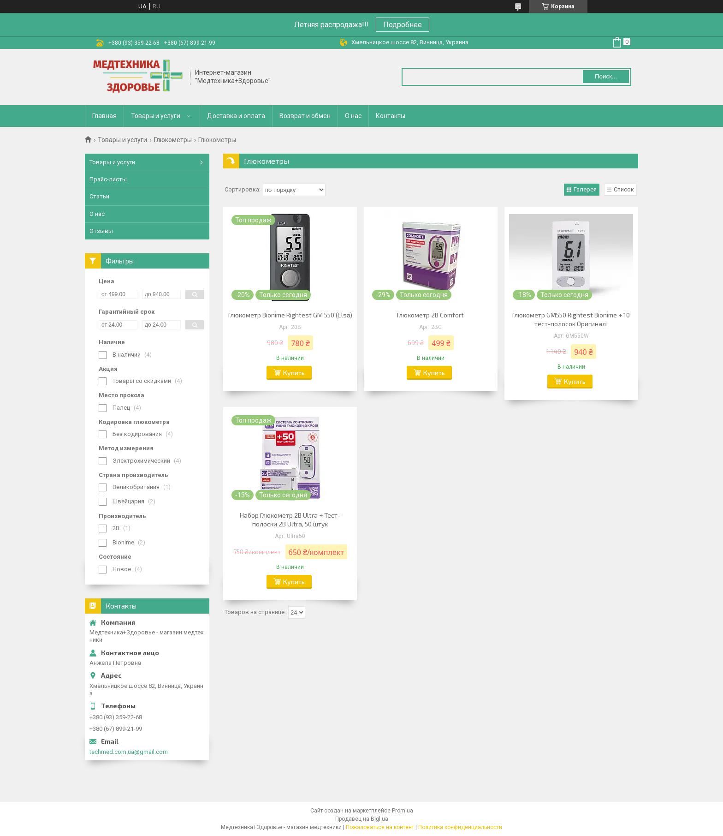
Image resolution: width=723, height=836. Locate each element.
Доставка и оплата (236, 115)
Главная (104, 115)
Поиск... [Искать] (606, 76)
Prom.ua (402, 810)
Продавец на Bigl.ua (361, 819)
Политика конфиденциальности (460, 827)
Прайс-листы (108, 179)
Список (624, 189)
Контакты (390, 115)
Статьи (99, 196)
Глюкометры (173, 139)
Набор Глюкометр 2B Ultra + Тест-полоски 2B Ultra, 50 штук (290, 519)
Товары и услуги (155, 115)
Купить (294, 372)
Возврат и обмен (305, 115)
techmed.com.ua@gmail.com (128, 751)
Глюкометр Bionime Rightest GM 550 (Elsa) (290, 315)
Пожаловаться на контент (380, 827)
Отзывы (101, 230)
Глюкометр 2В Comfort (430, 315)
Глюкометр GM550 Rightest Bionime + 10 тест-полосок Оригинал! (571, 319)
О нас (353, 115)
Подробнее (402, 24)
